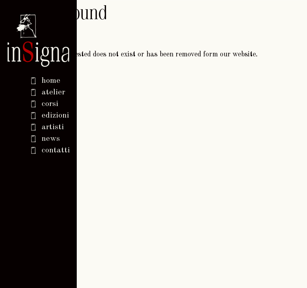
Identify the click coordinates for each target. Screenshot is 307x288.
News (51, 139)
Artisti (53, 127)
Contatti (55, 150)
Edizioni (55, 116)
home (51, 81)
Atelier (53, 92)
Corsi (50, 104)
